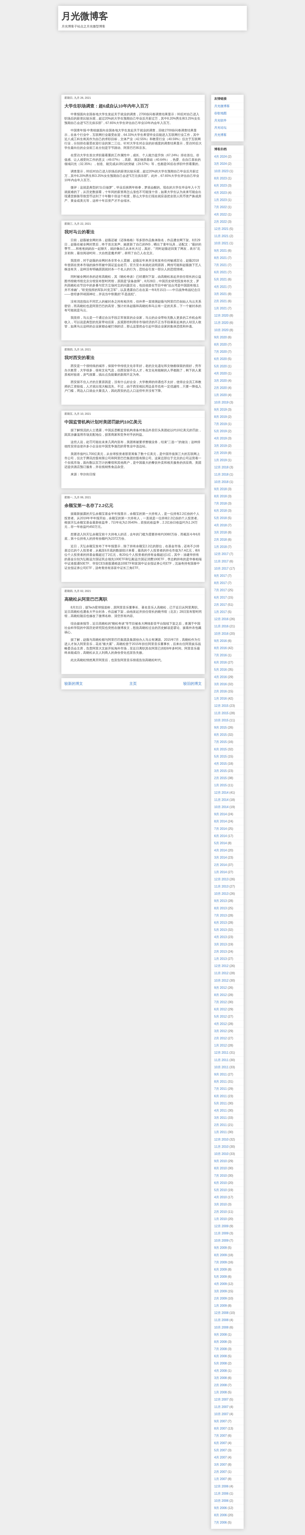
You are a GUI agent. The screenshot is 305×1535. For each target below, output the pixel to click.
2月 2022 (220, 221)
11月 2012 (221, 973)
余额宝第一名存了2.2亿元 (88, 505)
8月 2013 (220, 908)
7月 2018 (220, 503)
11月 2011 (221, 1060)
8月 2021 (220, 257)
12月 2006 (221, 1486)
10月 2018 (221, 481)
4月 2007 (220, 1457)
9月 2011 (220, 1074)
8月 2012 (220, 995)
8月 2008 (220, 1341)
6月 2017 (220, 597)
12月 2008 (221, 1312)
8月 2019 (220, 416)
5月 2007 (220, 1450)
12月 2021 (221, 228)
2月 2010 (220, 1211)
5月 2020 (220, 366)
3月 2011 (220, 1117)
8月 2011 (220, 1081)
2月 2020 (220, 387)
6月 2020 (220, 358)
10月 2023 (221, 171)
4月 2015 (220, 763)
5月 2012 (220, 1016)
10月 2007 (221, 1414)
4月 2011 (220, 1110)
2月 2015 (220, 778)
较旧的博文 (192, 684)
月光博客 (220, 134)
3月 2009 (220, 1291)
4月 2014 (220, 850)
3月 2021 (220, 294)
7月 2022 (220, 207)
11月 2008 (221, 1320)
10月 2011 (221, 1067)
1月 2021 (220, 308)
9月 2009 (220, 1247)
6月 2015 (220, 749)
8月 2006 (220, 1515)
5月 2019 (220, 431)
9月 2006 (220, 1508)
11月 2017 (221, 561)
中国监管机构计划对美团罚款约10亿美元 (103, 422)
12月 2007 (221, 1399)
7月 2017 (220, 590)
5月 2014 (220, 843)
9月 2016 (220, 640)
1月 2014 (220, 872)
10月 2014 (221, 807)
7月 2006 (220, 1522)
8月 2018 (220, 496)
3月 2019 (220, 445)
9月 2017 (220, 575)
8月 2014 (220, 821)
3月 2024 (220, 163)
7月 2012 (220, 1002)
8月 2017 (220, 583)
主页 (133, 684)
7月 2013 (220, 915)
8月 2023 (220, 178)
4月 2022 (220, 214)
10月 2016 (221, 633)
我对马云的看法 (79, 232)
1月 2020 (220, 395)
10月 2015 (221, 720)
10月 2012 (221, 980)
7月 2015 (220, 742)
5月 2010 (220, 1190)
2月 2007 (220, 1471)
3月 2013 (220, 944)
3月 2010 (220, 1204)
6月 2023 (220, 185)
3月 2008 (220, 1378)
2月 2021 (220, 301)
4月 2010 (220, 1197)
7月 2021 (220, 265)
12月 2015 (221, 705)
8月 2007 (220, 1428)
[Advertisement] (152, 59)
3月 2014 (220, 857)
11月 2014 (221, 799)
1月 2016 (220, 698)
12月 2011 (221, 1052)
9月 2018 (220, 489)
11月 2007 (221, 1406)
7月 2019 (220, 424)
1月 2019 (220, 460)
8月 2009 (220, 1255)
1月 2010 (220, 1219)
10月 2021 (221, 243)
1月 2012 (220, 1045)
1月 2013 (220, 958)
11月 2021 (221, 236)
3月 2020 (220, 380)
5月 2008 (220, 1363)
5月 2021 (220, 279)
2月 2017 (220, 604)
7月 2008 (220, 1349)
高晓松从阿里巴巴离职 (85, 599)
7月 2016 (220, 655)
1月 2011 (220, 1132)
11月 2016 (221, 626)
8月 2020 (220, 344)
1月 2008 (220, 1392)
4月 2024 (220, 156)
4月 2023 (220, 192)
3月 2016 (220, 684)
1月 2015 (220, 785)
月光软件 (220, 120)
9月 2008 (220, 1334)
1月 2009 (220, 1305)
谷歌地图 (220, 113)
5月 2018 (220, 518)
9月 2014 (220, 814)
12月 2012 (221, 966)
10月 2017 (221, 568)
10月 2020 (221, 330)
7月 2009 (220, 1262)
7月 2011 (220, 1088)
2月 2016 (220, 691)
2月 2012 (220, 1038)
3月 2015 (220, 770)
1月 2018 (220, 546)
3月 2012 (220, 1031)
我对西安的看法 (79, 357)
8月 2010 (220, 1168)
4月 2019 (220, 438)
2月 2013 (220, 951)
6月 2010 (220, 1182)
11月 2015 (221, 713)
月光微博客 (84, 16)
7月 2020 (220, 351)
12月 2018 (221, 467)
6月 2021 (220, 272)
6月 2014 (220, 836)
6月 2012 (220, 1009)
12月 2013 (221, 879)
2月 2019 (220, 453)
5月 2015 (220, 756)
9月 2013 (220, 900)
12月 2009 (221, 1226)
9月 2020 (220, 337)
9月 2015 (220, 727)
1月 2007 (220, 1479)
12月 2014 (221, 792)
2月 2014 (220, 865)
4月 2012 (220, 1023)
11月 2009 (221, 1233)
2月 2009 (220, 1298)
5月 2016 (220, 669)
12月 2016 (221, 619)
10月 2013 (221, 893)
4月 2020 (220, 373)
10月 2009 (221, 1240)
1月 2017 (220, 611)
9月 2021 (220, 250)
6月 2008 (220, 1356)
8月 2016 (220, 648)
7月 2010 (220, 1175)
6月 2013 (220, 922)
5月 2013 (220, 929)
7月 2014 (220, 828)
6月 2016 (220, 662)
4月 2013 (220, 937)
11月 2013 (221, 886)
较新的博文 (73, 684)
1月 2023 (220, 200)
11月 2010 (221, 1146)
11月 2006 (221, 1493)
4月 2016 (220, 677)
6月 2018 (220, 510)
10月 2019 (221, 402)
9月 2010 (220, 1161)
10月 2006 (221, 1500)
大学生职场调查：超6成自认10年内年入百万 (106, 106)
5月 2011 (220, 1103)
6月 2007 (220, 1443)
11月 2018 (221, 474)
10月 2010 (221, 1153)
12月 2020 (221, 315)
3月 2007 (220, 1464)
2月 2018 (220, 539)
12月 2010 (221, 1139)
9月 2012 (220, 987)
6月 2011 (220, 1096)
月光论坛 (220, 127)
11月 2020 (221, 322)
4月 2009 (220, 1283)
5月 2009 (220, 1276)
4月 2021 (220, 286)
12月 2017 (221, 554)
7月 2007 (220, 1435)
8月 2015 (220, 734)
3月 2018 (220, 532)
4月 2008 (220, 1370)
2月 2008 (220, 1385)
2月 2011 (220, 1125)
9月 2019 (220, 409)
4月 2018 (220, 525)
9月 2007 (220, 1421)
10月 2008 (221, 1327)
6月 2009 (220, 1269)
